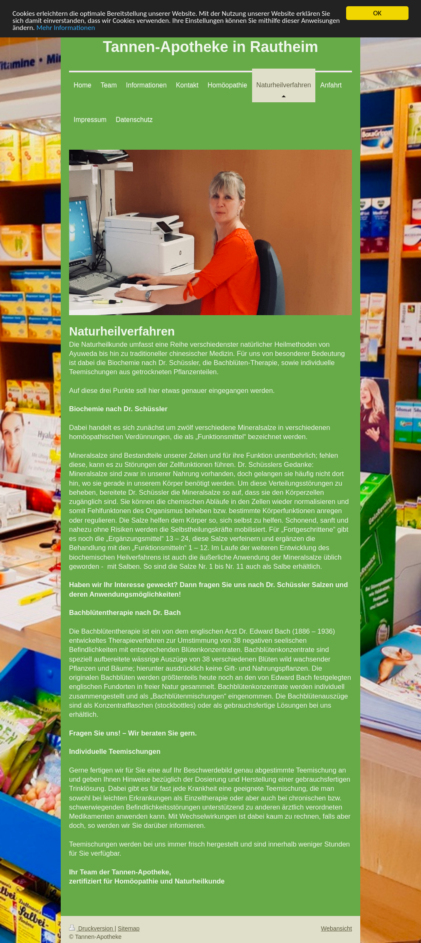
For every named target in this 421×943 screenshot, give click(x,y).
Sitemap (128, 928)
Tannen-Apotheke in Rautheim (210, 46)
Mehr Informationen (65, 27)
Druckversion (91, 928)
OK (377, 13)
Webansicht (336, 928)
